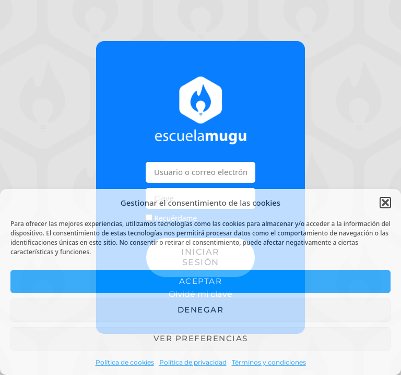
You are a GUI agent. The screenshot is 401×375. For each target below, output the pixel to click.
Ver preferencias (201, 338)
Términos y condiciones (269, 362)
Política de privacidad (193, 362)
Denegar (201, 310)
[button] (385, 202)
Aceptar (200, 281)
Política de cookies (125, 362)
